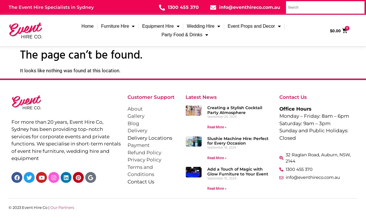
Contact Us (141, 182)
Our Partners (62, 207)
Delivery (137, 130)
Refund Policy (144, 152)
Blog (133, 123)
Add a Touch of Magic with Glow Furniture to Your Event (237, 172)
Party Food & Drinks (185, 35)
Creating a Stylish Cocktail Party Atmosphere (234, 110)
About (135, 109)
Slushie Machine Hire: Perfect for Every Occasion (237, 141)
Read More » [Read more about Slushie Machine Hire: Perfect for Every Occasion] (216, 158)
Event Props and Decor (254, 26)
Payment (139, 145)
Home (87, 26)
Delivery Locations (150, 138)
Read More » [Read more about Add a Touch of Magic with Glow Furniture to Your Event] (216, 189)
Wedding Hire (203, 26)
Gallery (136, 116)
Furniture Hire (118, 26)
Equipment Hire (160, 26)
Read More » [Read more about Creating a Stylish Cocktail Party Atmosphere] (216, 127)
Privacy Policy (144, 160)
